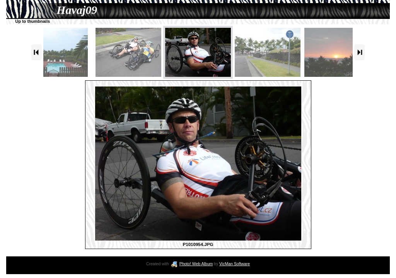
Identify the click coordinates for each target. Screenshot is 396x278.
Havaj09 (76, 9)
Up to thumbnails (32, 21)
